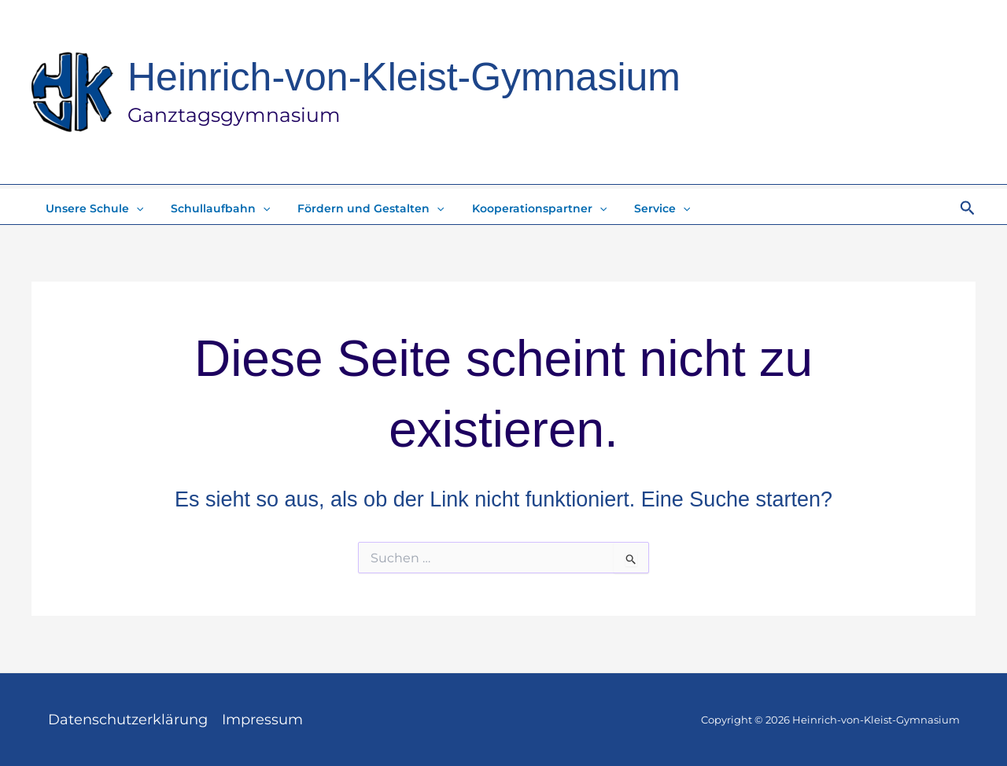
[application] (133, 208)
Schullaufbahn (211, 208)
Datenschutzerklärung (128, 719)
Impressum (262, 719)
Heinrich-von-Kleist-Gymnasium (404, 77)
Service (638, 208)
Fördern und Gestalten (357, 208)
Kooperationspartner (519, 208)
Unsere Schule (91, 208)
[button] (968, 208)
